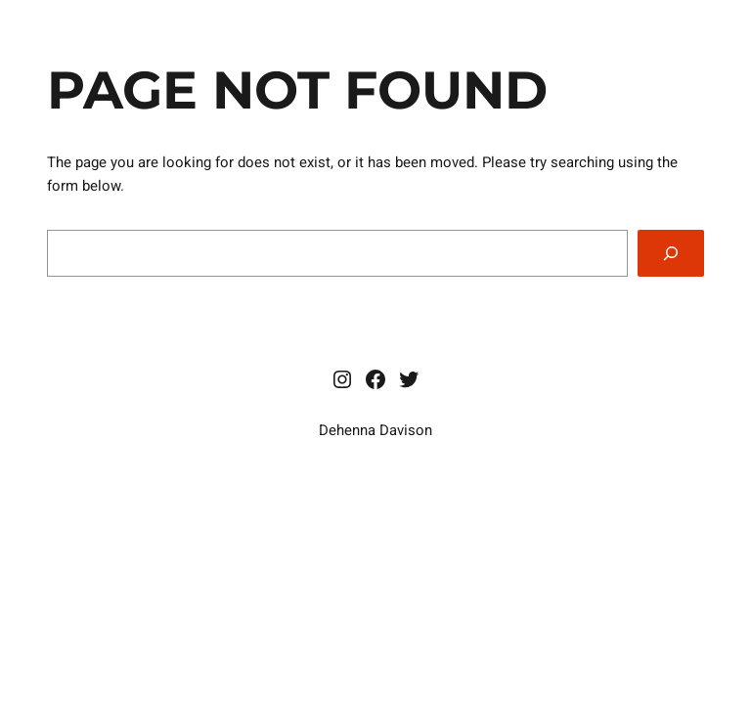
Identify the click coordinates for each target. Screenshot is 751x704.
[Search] (671, 253)
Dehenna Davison (375, 430)
